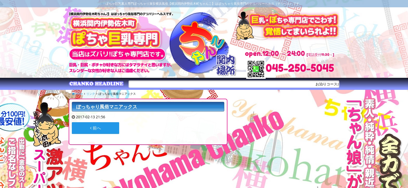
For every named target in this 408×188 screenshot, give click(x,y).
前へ (95, 128)
